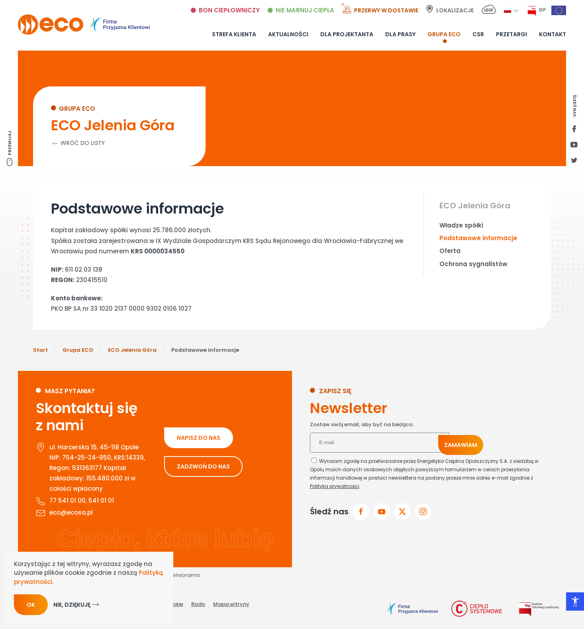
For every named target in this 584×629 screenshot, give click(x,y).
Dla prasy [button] (400, 34)
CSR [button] (478, 34)
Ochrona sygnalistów (473, 264)
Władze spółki (461, 225)
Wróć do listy (78, 143)
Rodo (198, 604)
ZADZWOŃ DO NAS (203, 466)
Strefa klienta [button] (234, 34)
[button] (507, 10)
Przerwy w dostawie (386, 10)
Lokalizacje (455, 10)
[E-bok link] (489, 10)
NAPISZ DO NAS (198, 438)
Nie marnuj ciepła (305, 10)
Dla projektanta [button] (346, 34)
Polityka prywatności (334, 486)
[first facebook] (574, 129)
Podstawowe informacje (478, 238)
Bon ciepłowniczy (229, 10)
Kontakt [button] (552, 34)
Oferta (450, 251)
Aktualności (288, 34)
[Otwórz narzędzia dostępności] (575, 601)
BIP (542, 9)
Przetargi (511, 34)
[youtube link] (574, 145)
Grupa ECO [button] (444, 34)
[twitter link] (574, 161)
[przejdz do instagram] (423, 511)
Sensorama (184, 575)
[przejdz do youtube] (381, 511)
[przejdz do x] (402, 511)
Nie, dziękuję (71, 605)
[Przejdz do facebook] (361, 511)
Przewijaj (10, 143)
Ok (31, 605)
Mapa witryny (231, 604)
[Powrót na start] (84, 25)
